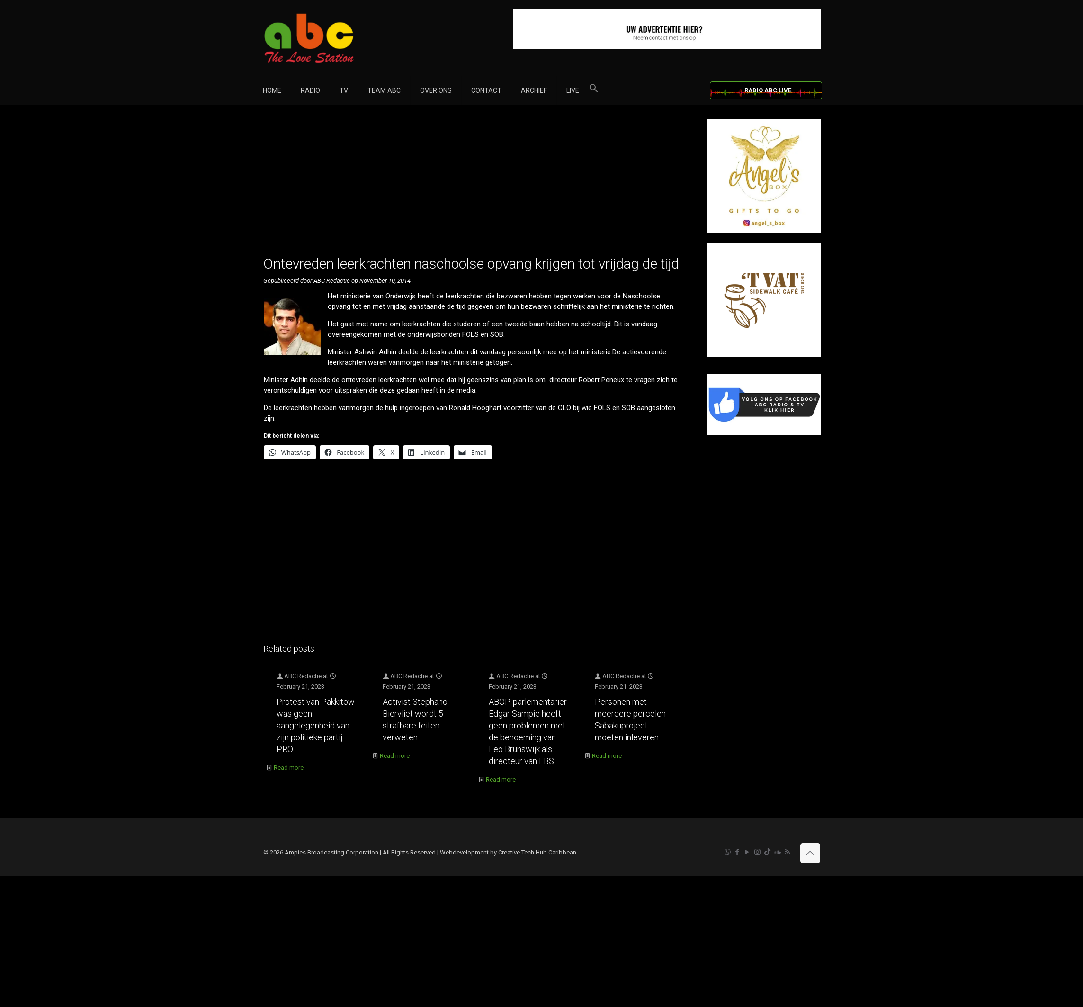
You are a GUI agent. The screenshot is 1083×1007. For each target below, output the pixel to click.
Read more (289, 767)
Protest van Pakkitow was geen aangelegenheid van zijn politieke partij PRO (316, 725)
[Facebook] (764, 433)
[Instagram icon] (757, 852)
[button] (594, 90)
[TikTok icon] (767, 852)
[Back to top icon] (810, 853)
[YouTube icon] (747, 852)
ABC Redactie (303, 676)
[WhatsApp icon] (727, 852)
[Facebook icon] (737, 852)
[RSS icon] (787, 852)
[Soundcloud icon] (777, 852)
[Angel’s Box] (764, 230)
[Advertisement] (475, 185)
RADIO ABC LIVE (767, 90)
